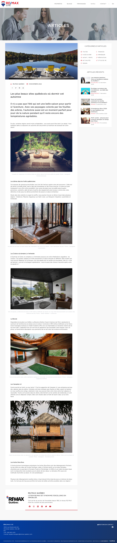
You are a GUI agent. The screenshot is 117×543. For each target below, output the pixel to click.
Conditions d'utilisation (85, 541)
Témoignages (81, 3)
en (113, 3)
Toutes (84, 51)
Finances (100, 51)
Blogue (69, 3)
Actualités (85, 60)
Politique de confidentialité (69, 541)
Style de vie (101, 60)
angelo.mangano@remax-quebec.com (20, 534)
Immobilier (100, 54)
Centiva (112, 540)
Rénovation (101, 57)
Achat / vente (86, 57)
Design (84, 63)
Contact (103, 3)
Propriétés (58, 3)
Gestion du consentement (100, 541)
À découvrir (86, 54)
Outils (93, 3)
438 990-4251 (11, 532)
